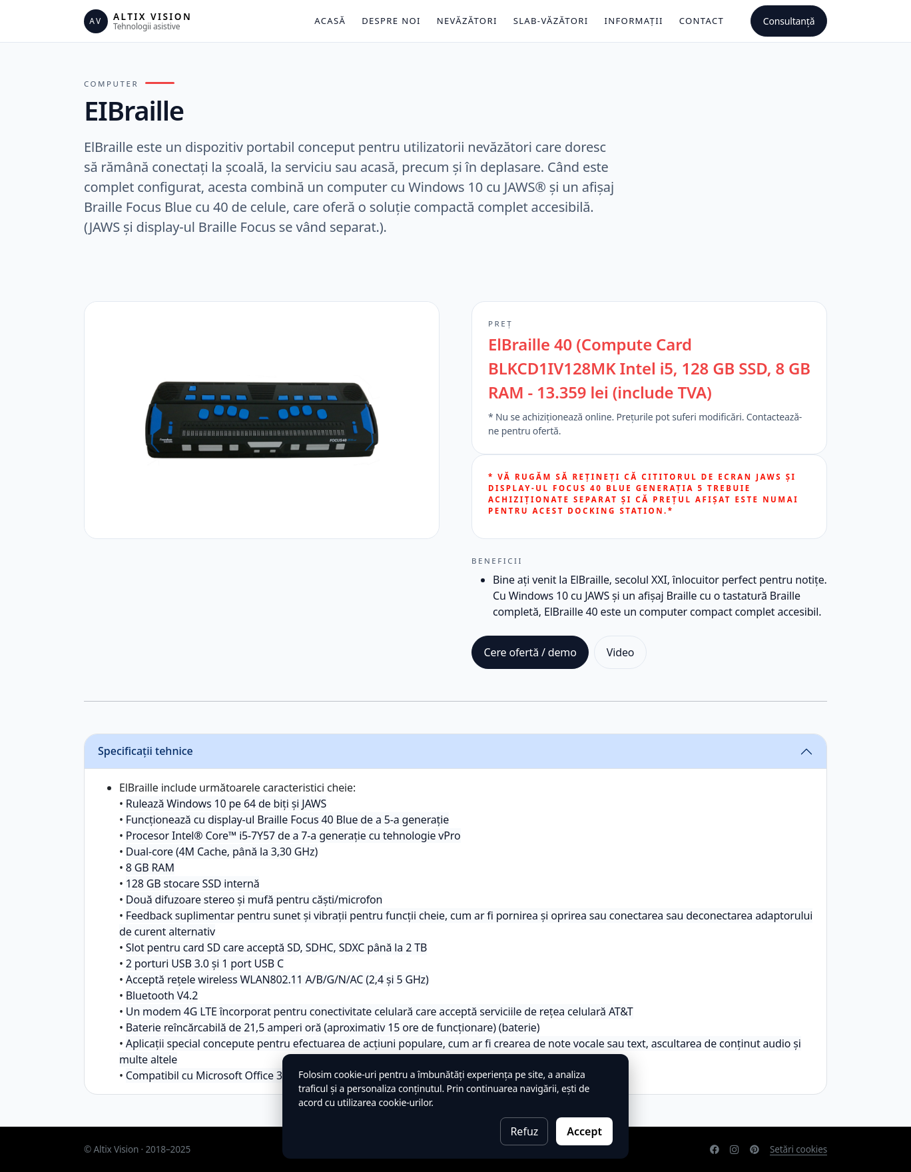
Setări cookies (798, 1149)
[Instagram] (734, 1149)
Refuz (524, 1131)
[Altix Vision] (138, 21)
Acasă (330, 21)
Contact (701, 21)
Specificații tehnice (145, 751)
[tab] (455, 751)
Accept (584, 1131)
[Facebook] (714, 1149)
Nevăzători (467, 21)
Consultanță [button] (789, 21)
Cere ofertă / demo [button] (530, 652)
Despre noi (391, 21)
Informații (633, 21)
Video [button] (620, 652)
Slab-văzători (551, 21)
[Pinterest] (754, 1149)
